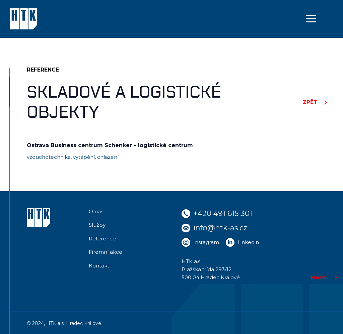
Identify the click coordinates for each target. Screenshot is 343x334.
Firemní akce (105, 252)
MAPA (318, 277)
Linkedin (248, 242)
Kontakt (99, 265)
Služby (97, 225)
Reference (102, 238)
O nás (96, 211)
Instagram (206, 242)
